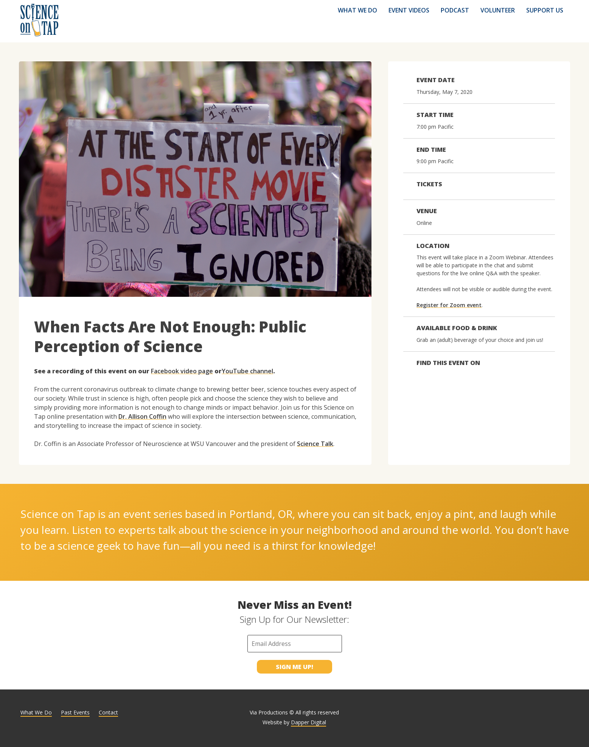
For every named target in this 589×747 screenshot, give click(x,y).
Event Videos (409, 10)
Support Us (544, 10)
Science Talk (315, 444)
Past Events (75, 712)
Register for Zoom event (449, 305)
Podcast (455, 10)
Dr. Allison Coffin (142, 416)
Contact (108, 712)
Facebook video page (182, 371)
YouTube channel (247, 371)
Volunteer (497, 10)
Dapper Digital (308, 722)
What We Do (357, 10)
